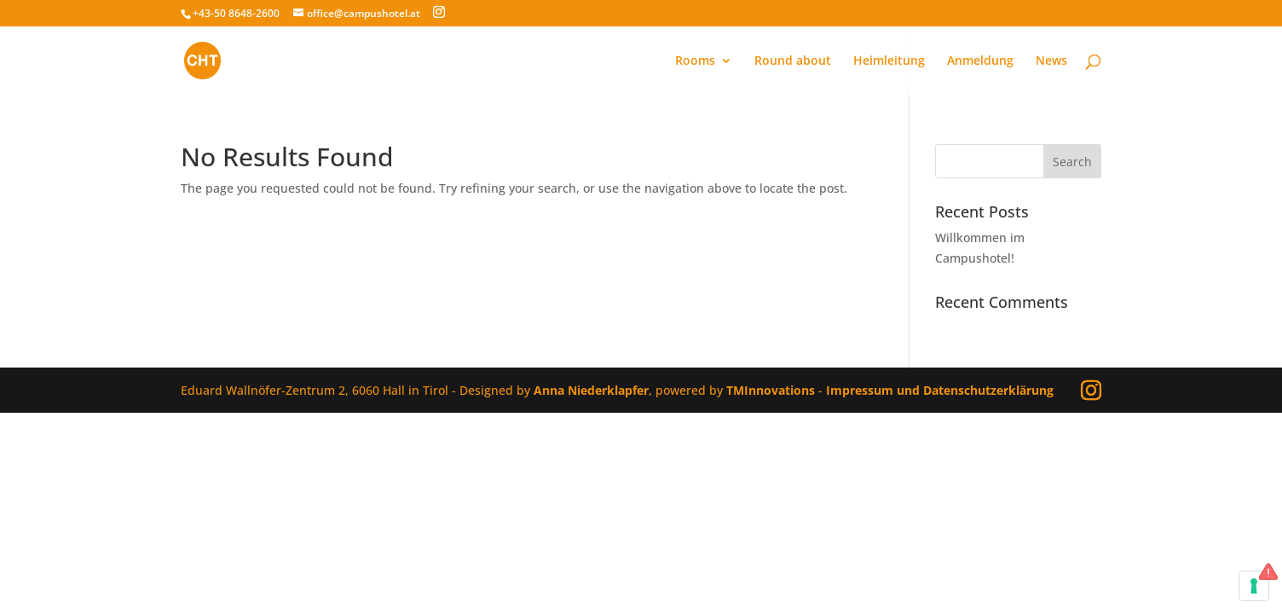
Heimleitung (889, 61)
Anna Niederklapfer (591, 390)
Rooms (695, 61)
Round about (792, 61)
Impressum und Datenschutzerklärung (940, 390)
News (1051, 61)
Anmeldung (980, 61)
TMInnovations (772, 390)
